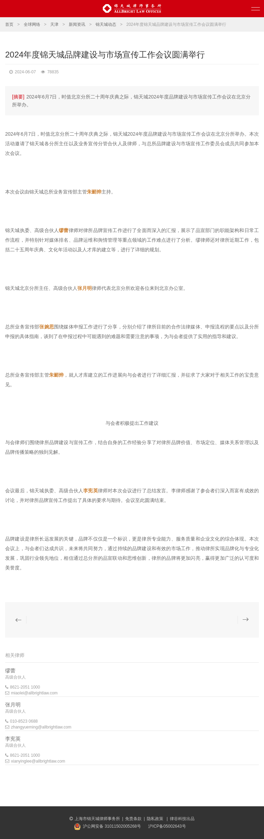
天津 (54, 24)
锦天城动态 (106, 24)
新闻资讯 (77, 24)
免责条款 (133, 818)
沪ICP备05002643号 (167, 826)
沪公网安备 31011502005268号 (112, 826)
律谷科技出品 (182, 818)
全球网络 (32, 24)
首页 (9, 24)
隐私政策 (155, 818)
